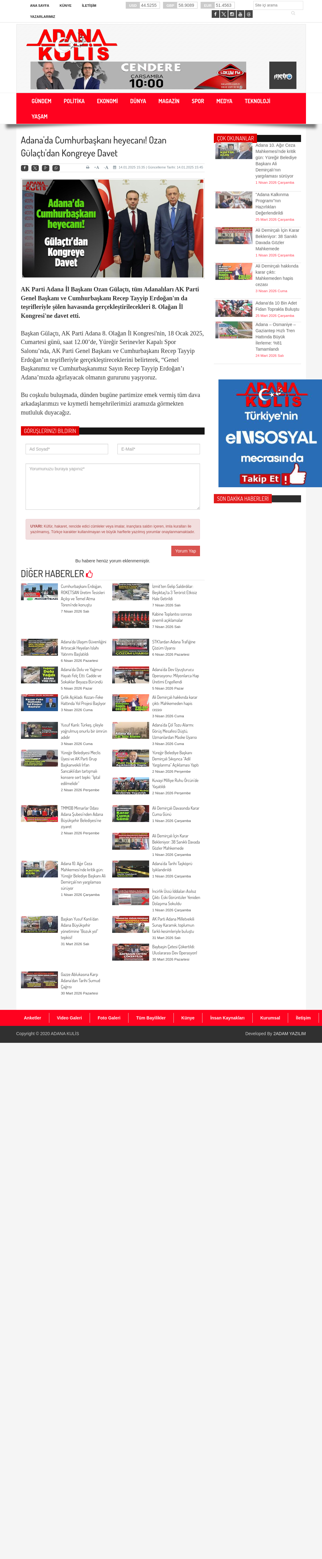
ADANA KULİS (65, 1033)
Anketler (32, 1017)
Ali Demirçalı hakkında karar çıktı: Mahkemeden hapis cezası (175, 703)
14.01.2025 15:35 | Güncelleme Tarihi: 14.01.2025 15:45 (158, 167)
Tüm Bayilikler (151, 1017)
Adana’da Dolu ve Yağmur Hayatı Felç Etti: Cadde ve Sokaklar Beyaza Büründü (82, 675)
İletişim (89, 5)
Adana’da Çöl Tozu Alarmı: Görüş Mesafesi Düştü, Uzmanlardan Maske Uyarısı (174, 731)
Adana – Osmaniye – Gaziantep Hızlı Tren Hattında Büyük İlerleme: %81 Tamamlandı (275, 311)
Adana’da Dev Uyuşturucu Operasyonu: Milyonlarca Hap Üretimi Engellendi (175, 675)
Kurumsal (270, 1017)
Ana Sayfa (39, 5)
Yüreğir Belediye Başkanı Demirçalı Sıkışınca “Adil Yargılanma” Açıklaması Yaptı (175, 758)
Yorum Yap (185, 551)
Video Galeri (69, 1017)
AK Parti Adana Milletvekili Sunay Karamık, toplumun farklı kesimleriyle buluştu (173, 925)
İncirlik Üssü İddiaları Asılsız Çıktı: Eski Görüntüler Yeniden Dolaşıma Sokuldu (176, 897)
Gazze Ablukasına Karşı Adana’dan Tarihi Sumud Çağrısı (80, 980)
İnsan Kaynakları (227, 1017)
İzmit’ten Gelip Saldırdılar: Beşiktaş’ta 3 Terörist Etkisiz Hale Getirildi (174, 592)
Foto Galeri (109, 1017)
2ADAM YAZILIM (289, 1033)
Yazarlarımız (42, 16)
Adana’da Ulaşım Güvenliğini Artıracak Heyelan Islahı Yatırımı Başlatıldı (84, 648)
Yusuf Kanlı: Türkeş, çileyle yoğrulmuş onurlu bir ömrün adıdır (84, 731)
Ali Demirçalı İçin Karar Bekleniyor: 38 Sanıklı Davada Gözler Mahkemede (176, 842)
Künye (66, 5)
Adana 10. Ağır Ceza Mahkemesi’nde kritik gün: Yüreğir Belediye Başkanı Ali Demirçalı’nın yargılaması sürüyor (83, 876)
